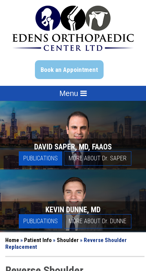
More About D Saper (97, 158)
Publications (40, 158)
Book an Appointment (69, 69)
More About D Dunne (97, 221)
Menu (73, 93)
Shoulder (68, 240)
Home (12, 240)
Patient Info (38, 240)
